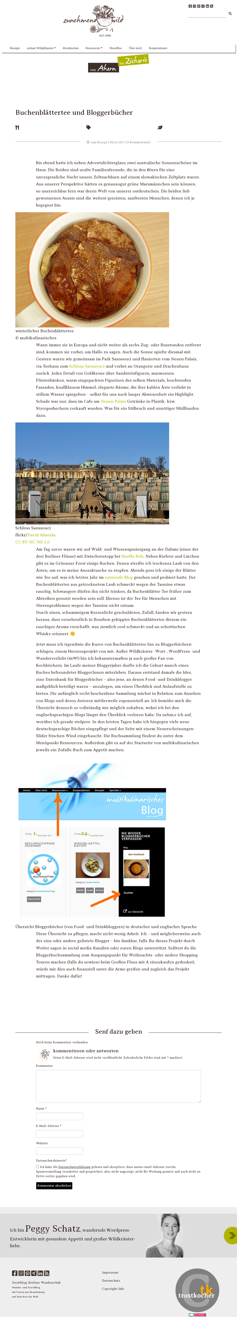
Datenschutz (111, 1280)
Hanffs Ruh (132, 556)
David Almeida (41, 535)
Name (41, 1108)
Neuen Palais (113, 401)
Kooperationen (158, 48)
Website (42, 1143)
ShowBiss (115, 48)
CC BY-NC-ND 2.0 (32, 542)
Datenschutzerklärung (74, 1167)
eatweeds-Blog (119, 577)
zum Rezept (97, 142)
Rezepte (15, 48)
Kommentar (44, 1065)
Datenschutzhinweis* (51, 1160)
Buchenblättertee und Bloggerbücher (74, 112)
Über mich (135, 48)
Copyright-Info (113, 1288)
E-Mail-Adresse (49, 1126)
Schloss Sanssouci (87, 366)
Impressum (110, 1272)
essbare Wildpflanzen (40, 48)
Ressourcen (93, 48)
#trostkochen (71, 48)
